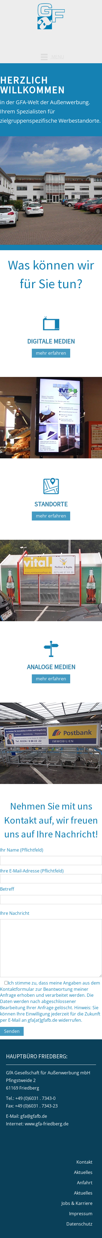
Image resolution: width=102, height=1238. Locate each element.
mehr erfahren (51, 353)
